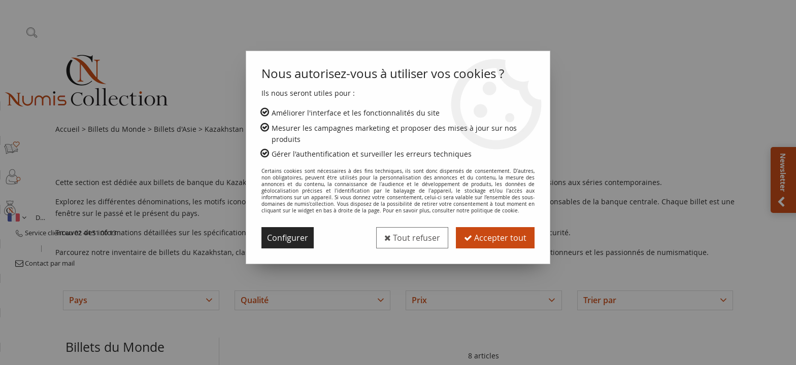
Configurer (287, 237)
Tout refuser (412, 237)
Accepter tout (495, 237)
